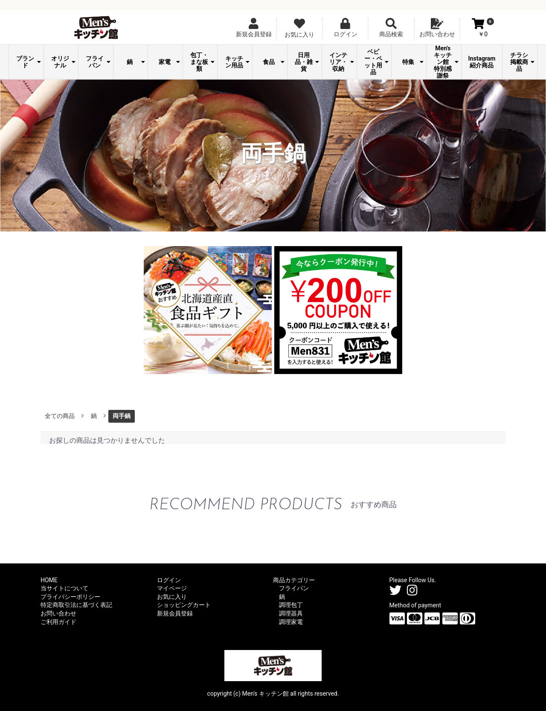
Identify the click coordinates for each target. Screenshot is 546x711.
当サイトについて (64, 588)
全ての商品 (60, 415)
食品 (273, 61)
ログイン (169, 580)
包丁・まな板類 (202, 62)
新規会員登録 (175, 613)
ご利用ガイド (58, 621)
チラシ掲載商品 (522, 62)
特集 (413, 61)
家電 (169, 61)
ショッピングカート (184, 604)
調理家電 (291, 621)
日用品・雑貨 (307, 62)
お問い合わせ (58, 613)
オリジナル (63, 62)
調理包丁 (291, 604)
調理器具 (291, 613)
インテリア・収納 (341, 62)
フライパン (98, 62)
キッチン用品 (237, 62)
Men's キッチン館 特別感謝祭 (446, 62)
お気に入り (172, 596)
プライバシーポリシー (70, 596)
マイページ (172, 588)
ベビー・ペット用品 (376, 61)
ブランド (28, 62)
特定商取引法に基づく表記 (76, 604)
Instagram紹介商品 (482, 62)
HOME (49, 580)
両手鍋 (122, 415)
